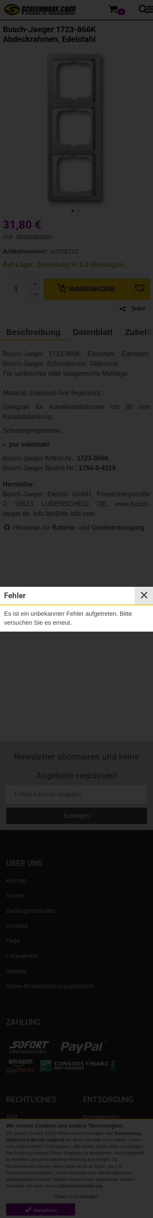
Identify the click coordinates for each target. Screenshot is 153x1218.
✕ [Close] (144, 595)
